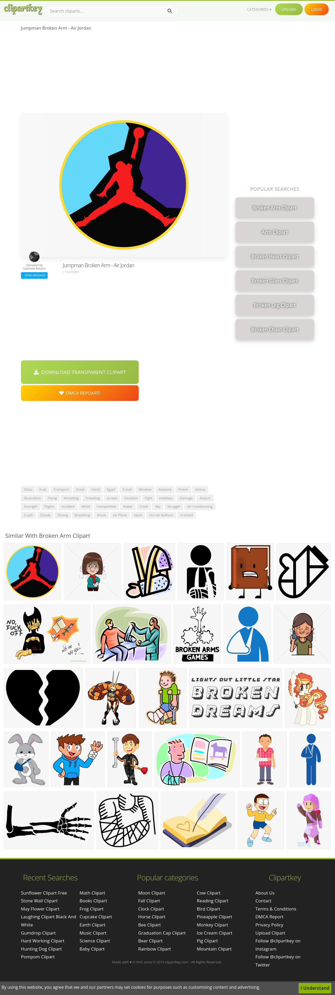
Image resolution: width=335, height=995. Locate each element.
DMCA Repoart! (79, 393)
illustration (32, 498)
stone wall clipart (39, 901)
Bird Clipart (208, 909)
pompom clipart (38, 957)
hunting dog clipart (41, 949)
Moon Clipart (151, 893)
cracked (186, 515)
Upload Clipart (270, 933)
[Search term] (111, 11)
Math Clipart (92, 893)
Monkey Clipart (212, 925)
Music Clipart (93, 933)
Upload (289, 9)
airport (205, 498)
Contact (263, 901)
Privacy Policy (269, 925)
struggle (173, 506)
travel (127, 489)
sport (138, 515)
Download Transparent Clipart (80, 372)
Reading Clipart (212, 901)
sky (157, 506)
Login (316, 9)
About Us (265, 893)
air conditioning (200, 506)
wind (86, 506)
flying (52, 498)
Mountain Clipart (214, 949)
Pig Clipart (207, 941)
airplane (165, 489)
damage (186, 498)
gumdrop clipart (38, 933)
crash (28, 515)
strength (30, 506)
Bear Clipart (150, 941)
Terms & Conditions (275, 909)
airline (200, 489)
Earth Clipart (92, 925)
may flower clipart (40, 909)
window (145, 489)
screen (112, 498)
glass (28, 489)
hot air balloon (161, 515)
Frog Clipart (92, 909)
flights (49, 506)
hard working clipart (42, 941)
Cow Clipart (209, 893)
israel (80, 489)
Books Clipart (93, 901)
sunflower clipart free (44, 893)
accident (68, 506)
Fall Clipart (149, 901)
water (127, 506)
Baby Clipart (92, 949)
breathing (82, 515)
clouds (45, 515)
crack (143, 506)
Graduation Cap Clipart (162, 933)
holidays (166, 498)
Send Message (34, 275)
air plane (120, 515)
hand (95, 489)
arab (43, 489)
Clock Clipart (151, 909)
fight (149, 498)
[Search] (169, 11)
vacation (131, 498)
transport (61, 489)
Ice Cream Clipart (214, 933)
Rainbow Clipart (154, 949)
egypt (111, 489)
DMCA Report (269, 917)
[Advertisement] (123, 73)
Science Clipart (95, 941)
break (101, 515)
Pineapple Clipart (214, 917)
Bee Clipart (149, 925)
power (183, 489)
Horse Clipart (151, 917)
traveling (92, 498)
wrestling (71, 498)
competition (106, 506)
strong (62, 515)
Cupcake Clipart (96, 917)
